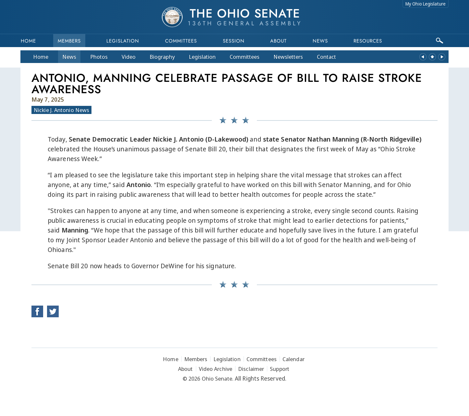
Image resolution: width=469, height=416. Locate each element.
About (278, 40)
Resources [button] (368, 40)
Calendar (294, 359)
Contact (326, 56)
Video (129, 56)
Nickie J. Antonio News (61, 110)
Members (69, 40)
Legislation (122, 40)
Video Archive (215, 369)
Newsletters (288, 56)
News (69, 56)
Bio (162, 56)
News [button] (320, 40)
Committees (181, 40)
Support (279, 369)
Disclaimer (251, 369)
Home (28, 40)
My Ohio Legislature (425, 4)
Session (234, 40)
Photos (99, 56)
